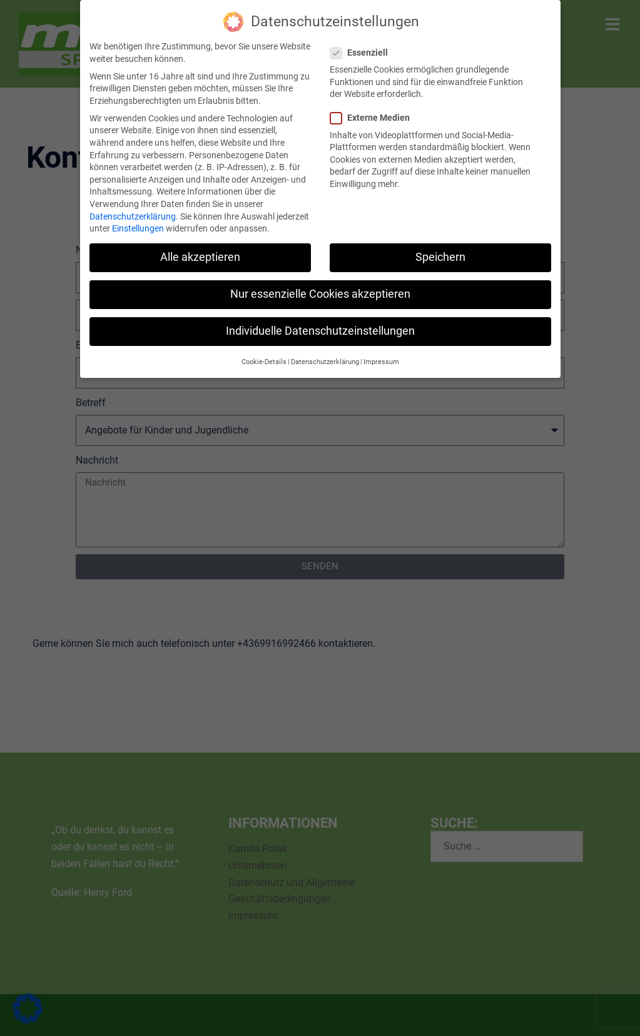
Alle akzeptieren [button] (200, 257)
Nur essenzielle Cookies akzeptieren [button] (320, 294)
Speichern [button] (440, 257)
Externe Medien (374, 118)
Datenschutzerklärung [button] (325, 361)
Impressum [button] (381, 361)
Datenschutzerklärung (132, 216)
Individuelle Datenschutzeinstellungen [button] (320, 331)
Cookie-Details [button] (264, 361)
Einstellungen (138, 228)
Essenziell (363, 52)
